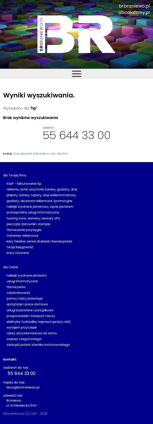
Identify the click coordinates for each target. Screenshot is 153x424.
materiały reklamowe (22, 236)
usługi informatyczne (22, 281)
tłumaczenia (16, 287)
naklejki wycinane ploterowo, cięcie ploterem (40, 207)
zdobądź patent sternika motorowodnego (38, 345)
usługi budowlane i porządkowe (30, 310)
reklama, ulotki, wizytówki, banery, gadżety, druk (42, 189)
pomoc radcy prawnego (25, 298)
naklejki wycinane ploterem (27, 275)
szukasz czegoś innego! (24, 339)
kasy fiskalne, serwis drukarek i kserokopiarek (39, 241)
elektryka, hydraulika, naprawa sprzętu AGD (39, 322)
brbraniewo (41, 154)
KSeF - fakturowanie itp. (24, 184)
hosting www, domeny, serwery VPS (33, 218)
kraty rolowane (18, 253)
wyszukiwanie (22, 154)
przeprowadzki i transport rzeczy (31, 316)
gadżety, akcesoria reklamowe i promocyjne (39, 201)
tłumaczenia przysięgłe (24, 230)
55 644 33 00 (77, 135)
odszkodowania (18, 293)
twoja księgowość (20, 247)
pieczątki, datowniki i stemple (28, 224)
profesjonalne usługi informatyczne (33, 212)
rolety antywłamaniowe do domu (32, 333)
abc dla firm (59, 154)
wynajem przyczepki (22, 327)
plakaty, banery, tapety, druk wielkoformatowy (41, 195)
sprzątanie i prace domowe (27, 304)
